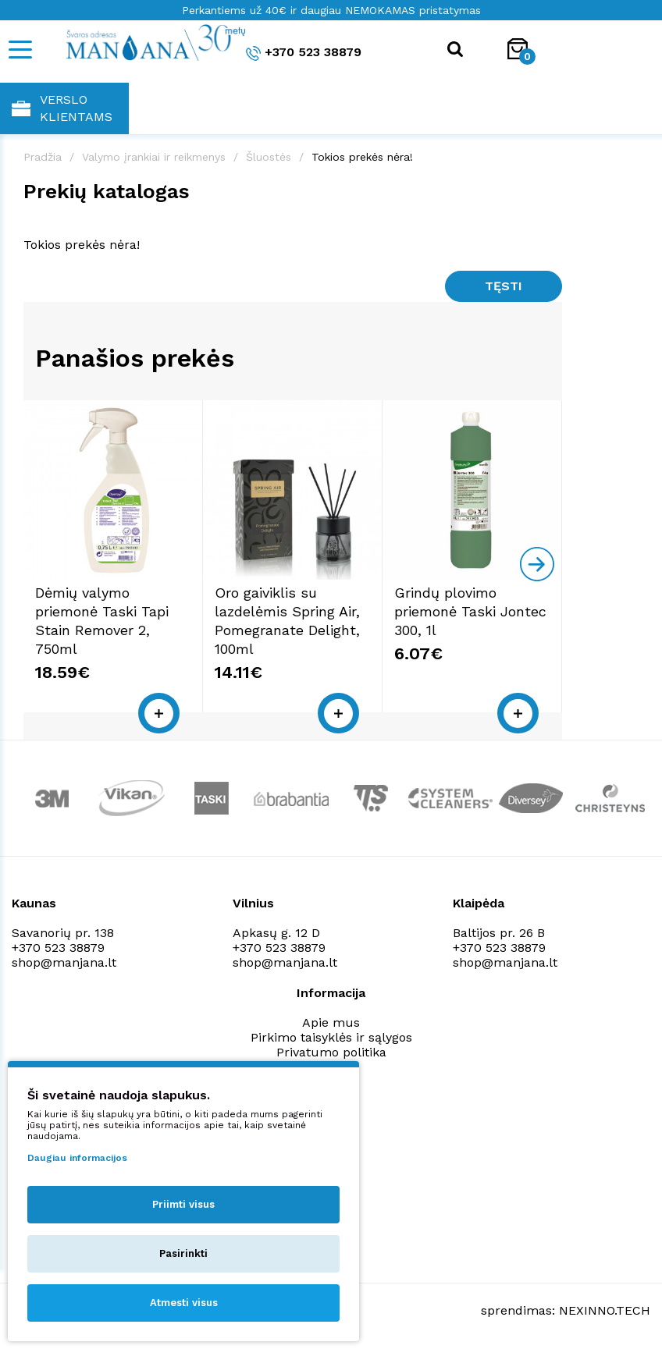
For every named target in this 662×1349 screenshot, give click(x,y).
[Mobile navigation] (19, 49)
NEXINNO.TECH (604, 1310)
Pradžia (42, 157)
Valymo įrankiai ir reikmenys (154, 157)
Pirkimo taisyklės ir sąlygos (331, 1037)
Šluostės (268, 157)
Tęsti (503, 286)
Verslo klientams (62, 108)
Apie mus (331, 1022)
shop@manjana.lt (64, 962)
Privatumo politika (331, 1052)
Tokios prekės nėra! (362, 157)
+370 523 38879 (303, 52)
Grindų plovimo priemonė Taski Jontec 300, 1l (470, 611)
